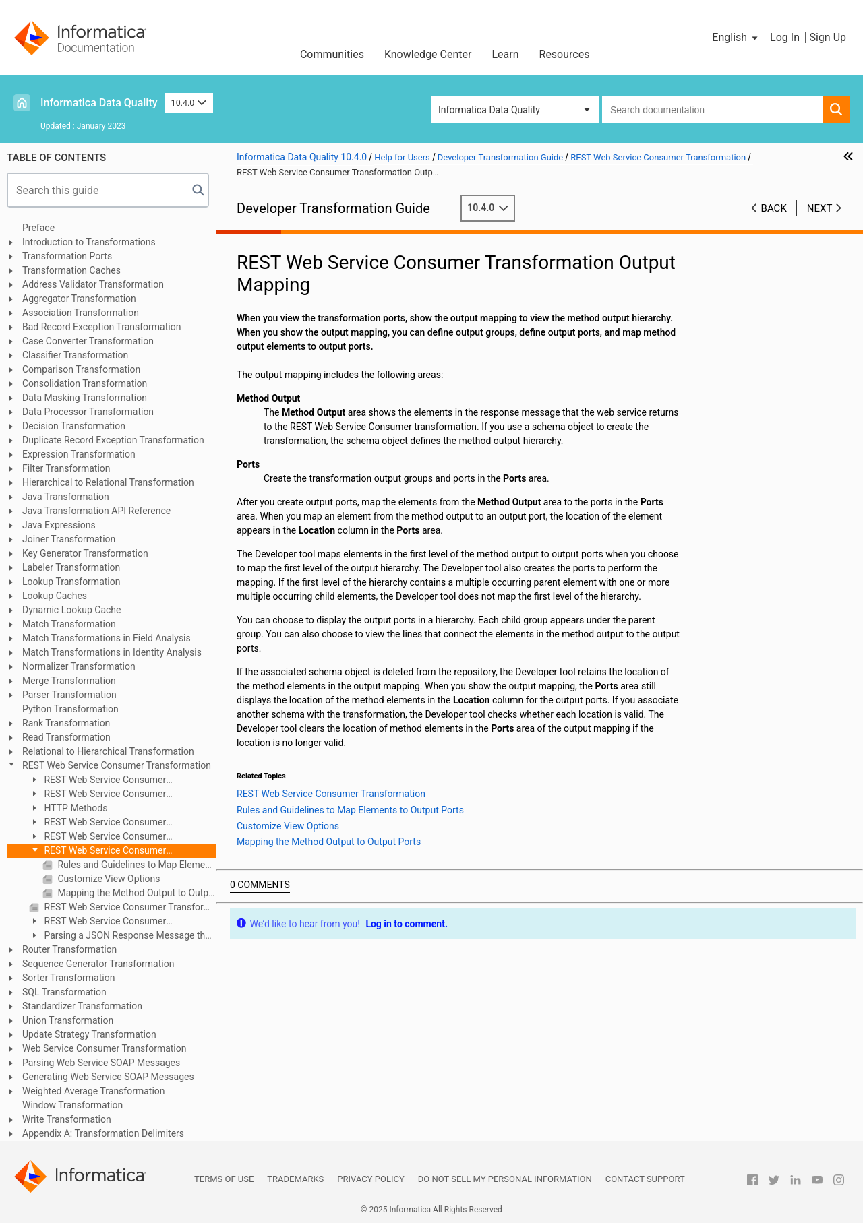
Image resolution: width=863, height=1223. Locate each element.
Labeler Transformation (71, 567)
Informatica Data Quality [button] (489, 109)
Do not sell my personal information (505, 1179)
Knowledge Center (428, 54)
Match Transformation (69, 624)
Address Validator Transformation (93, 284)
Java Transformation (65, 496)
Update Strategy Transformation (89, 1034)
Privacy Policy (370, 1179)
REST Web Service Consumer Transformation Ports (97, 823)
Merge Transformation (69, 680)
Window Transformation (72, 1105)
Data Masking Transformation (84, 397)
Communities (332, 54)
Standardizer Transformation (82, 1006)
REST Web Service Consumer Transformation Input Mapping (97, 837)
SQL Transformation (64, 991)
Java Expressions (59, 525)
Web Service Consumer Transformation (104, 1048)
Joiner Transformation (68, 539)
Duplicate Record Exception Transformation (113, 440)
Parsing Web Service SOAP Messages (101, 1062)
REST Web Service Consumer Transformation (116, 765)
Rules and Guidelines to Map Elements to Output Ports (135, 864)
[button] (736, 37)
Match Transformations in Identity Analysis (112, 652)
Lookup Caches (54, 595)
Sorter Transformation (68, 977)
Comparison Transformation (81, 369)
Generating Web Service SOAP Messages (108, 1076)
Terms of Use (224, 1179)
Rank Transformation (66, 723)
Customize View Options (107, 878)
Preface (38, 227)
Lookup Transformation (71, 581)
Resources (564, 54)
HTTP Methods (74, 808)
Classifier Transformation (75, 355)
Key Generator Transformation (85, 553)
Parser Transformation (69, 694)
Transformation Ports (67, 256)
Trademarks (295, 1179)
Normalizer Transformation (79, 666)
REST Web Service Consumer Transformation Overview (97, 780)
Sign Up (827, 37)
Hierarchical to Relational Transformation (108, 482)
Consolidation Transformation (84, 383)
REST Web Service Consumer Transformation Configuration (97, 794)
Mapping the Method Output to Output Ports (135, 892)
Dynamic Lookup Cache (71, 609)
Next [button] (820, 208)
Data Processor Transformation (88, 411)
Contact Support (645, 1179)
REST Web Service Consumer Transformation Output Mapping (97, 851)
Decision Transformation (73, 425)
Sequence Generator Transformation (98, 963)
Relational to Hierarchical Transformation (108, 751)
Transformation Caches (71, 270)
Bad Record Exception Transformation (101, 326)
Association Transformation (80, 312)
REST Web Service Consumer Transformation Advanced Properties (129, 907)
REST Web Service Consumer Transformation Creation (97, 922)
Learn (505, 54)
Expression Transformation (79, 454)
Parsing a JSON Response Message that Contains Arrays (121, 936)
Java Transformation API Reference (96, 510)
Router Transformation (69, 949)
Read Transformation (66, 737)
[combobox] (712, 109)
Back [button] (774, 208)
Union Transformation (67, 1020)
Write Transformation (66, 1119)
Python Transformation (70, 708)
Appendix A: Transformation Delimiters (103, 1133)
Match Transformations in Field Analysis (106, 638)
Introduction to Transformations (89, 242)
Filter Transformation (66, 468)
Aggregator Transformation (79, 298)
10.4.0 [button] (188, 103)
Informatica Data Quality (99, 102)
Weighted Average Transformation (93, 1091)
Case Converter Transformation (88, 341)
